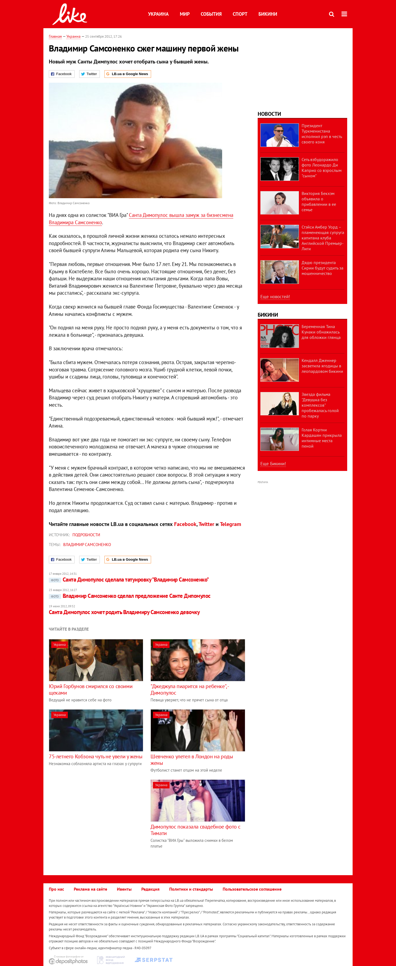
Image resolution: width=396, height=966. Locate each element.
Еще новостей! (275, 297)
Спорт (240, 14)
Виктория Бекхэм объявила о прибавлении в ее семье (319, 201)
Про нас (56, 889)
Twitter (206, 524)
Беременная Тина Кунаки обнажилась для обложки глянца (321, 332)
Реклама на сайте (90, 889)
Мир (185, 14)
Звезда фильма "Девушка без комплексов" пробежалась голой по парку (320, 405)
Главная (55, 36)
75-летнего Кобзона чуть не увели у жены (95, 756)
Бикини (267, 14)
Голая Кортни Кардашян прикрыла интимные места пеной (322, 438)
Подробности (86, 534)
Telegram (230, 524)
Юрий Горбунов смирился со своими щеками (90, 689)
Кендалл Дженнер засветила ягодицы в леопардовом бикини (322, 366)
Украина (158, 14)
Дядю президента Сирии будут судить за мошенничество (322, 268)
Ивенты (124, 889)
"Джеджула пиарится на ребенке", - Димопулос (190, 689)
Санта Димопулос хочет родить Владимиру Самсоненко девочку (124, 612)
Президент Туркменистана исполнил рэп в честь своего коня (322, 134)
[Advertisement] (94, 817)
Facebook (185, 524)
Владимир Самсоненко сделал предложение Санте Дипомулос (129, 595)
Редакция (150, 889)
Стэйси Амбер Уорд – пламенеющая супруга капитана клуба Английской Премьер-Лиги (323, 237)
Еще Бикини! (273, 464)
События (211, 14)
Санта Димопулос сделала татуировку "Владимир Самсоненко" (129, 579)
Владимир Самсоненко (87, 544)
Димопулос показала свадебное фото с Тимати (195, 830)
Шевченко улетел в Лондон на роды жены (192, 759)
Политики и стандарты (191, 889)
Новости (269, 113)
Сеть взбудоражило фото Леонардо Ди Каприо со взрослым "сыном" (321, 167)
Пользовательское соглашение (252, 889)
